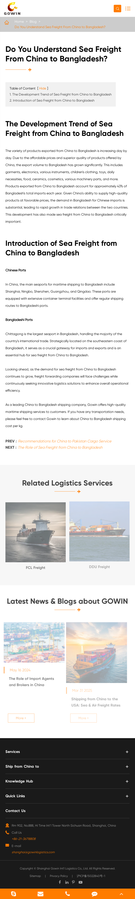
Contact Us (15, 810)
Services (12, 751)
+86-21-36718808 (23, 839)
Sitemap (35, 876)
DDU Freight (99, 565)
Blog (33, 22)
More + (19, 718)
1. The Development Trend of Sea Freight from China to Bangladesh (61, 94)
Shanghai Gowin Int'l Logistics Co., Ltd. (62, 868)
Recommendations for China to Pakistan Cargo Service (64, 439)
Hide (42, 88)
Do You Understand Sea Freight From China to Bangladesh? (60, 27)
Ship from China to (22, 766)
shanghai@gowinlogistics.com (33, 852)
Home (19, 22)
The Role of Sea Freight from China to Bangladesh (60, 446)
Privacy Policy (59, 876)
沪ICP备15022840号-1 (91, 876)
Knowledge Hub (19, 781)
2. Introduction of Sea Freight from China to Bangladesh (52, 100)
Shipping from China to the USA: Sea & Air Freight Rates (94, 702)
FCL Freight (35, 566)
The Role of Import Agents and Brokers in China (29, 681)
